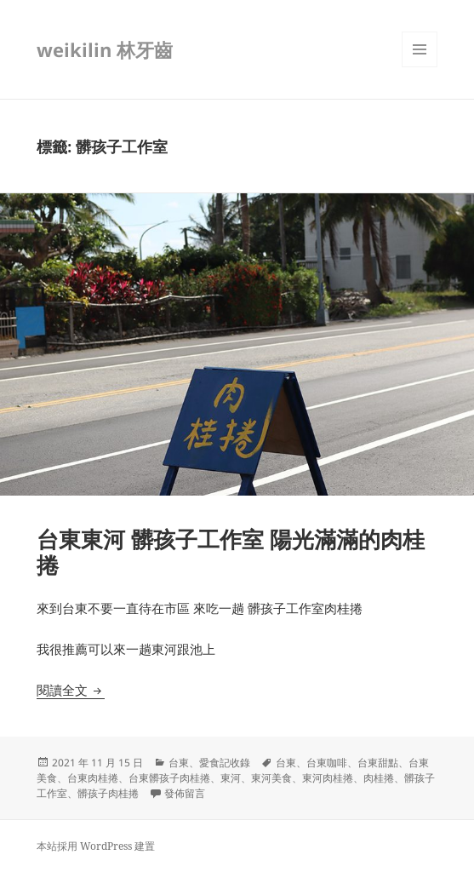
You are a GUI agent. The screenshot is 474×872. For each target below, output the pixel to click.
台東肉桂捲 (92, 778)
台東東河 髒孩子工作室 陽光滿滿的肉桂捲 (231, 552)
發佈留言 (184, 793)
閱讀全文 (71, 689)
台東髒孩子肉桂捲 (169, 778)
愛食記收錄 (224, 762)
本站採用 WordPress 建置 (96, 846)
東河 (230, 778)
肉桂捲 (378, 778)
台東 (178, 762)
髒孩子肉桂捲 (108, 793)
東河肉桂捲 (327, 778)
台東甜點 (377, 762)
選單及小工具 (419, 66)
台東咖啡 (326, 762)
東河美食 (271, 778)
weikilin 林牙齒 (105, 49)
